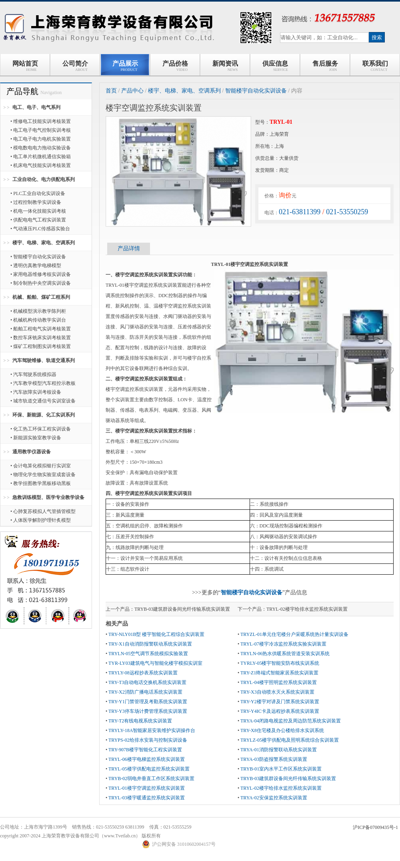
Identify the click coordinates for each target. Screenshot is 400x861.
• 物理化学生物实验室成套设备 (43, 474)
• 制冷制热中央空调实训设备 (40, 283)
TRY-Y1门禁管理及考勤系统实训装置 (147, 701)
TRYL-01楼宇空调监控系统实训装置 (146, 788)
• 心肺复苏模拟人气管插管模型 (43, 511)
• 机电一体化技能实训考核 (38, 211)
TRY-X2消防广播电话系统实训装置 (145, 692)
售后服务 (325, 66)
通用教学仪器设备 (31, 452)
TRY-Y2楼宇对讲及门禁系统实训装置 (279, 701)
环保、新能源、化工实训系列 (43, 415)
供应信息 (275, 66)
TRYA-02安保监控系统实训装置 (273, 798)
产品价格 (175, 66)
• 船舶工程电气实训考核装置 (40, 329)
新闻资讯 (225, 66)
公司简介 (75, 66)
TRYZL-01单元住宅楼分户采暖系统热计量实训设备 (294, 634)
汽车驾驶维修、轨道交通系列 (43, 360)
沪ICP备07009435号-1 (375, 827)
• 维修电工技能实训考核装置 (40, 121)
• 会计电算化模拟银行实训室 (40, 466)
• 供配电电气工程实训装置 (38, 220)
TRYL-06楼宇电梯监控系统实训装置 (146, 759)
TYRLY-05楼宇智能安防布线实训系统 (279, 663)
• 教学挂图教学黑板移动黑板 (40, 483)
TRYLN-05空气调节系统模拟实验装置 (148, 653)
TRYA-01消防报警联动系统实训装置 (278, 749)
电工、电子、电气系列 (36, 107)
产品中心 (132, 91)
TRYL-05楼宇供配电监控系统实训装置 (149, 769)
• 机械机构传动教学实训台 (38, 320)
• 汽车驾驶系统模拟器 (33, 374)
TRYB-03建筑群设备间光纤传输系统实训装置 (182, 609)
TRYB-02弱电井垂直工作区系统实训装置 (151, 778)
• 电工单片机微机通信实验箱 (40, 156)
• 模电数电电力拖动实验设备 (40, 148)
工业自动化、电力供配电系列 (43, 179)
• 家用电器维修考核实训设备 (40, 274)
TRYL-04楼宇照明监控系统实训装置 (278, 682)
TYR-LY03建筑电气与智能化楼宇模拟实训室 (155, 663)
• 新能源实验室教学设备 (35, 438)
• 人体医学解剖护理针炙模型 (40, 520)
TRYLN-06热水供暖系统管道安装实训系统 (285, 653)
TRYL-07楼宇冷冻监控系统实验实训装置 (283, 644)
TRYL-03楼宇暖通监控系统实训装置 (146, 798)
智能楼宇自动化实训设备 (256, 91)
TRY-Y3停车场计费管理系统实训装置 (147, 711)
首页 (111, 91)
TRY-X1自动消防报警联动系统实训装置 (150, 644)
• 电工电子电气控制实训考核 (40, 130)
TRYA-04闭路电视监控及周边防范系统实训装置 (290, 721)
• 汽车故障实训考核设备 (35, 392)
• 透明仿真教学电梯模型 (35, 265)
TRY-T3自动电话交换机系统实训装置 (147, 682)
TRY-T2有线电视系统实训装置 (140, 721)
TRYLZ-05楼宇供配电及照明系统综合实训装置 (289, 740)
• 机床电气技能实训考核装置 (40, 165)
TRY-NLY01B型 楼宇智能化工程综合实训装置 (156, 634)
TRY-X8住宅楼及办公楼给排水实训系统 (282, 730)
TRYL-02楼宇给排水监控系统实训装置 (307, 609)
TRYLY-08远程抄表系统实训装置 (143, 673)
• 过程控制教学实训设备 (35, 202)
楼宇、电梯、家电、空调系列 (43, 242)
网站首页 (25, 66)
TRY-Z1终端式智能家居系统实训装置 (279, 673)
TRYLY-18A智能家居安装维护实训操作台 (151, 730)
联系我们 (375, 66)
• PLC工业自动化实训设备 (37, 193)
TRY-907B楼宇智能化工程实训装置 (145, 749)
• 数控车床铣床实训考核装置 (40, 337)
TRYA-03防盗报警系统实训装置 (273, 759)
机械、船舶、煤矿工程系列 (41, 297)
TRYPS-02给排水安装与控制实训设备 (147, 740)
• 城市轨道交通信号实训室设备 (43, 401)
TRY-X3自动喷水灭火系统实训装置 (277, 692)
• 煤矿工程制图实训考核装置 (40, 346)
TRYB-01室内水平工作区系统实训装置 (281, 769)
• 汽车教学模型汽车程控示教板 (43, 383)
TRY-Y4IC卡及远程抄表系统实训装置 (279, 711)
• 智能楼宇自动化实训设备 (38, 257)
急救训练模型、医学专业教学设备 (48, 497)
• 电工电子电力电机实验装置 (40, 139)
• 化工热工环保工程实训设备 (40, 429)
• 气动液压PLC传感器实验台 (40, 228)
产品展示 (125, 66)
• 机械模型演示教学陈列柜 (38, 311)
